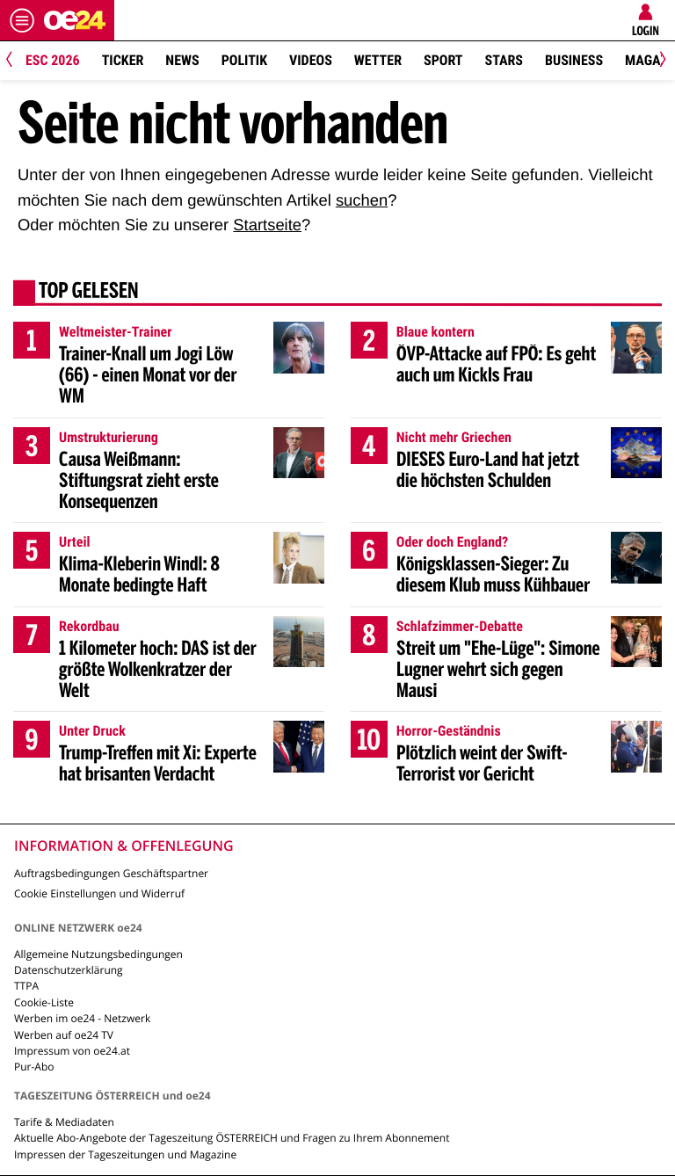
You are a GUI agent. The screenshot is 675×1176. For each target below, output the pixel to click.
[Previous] (15, 61)
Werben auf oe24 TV (63, 1034)
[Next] (659, 61)
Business (574, 60)
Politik (244, 60)
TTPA (26, 985)
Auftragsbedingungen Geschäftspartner (111, 873)
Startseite (267, 224)
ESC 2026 (52, 60)
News (182, 60)
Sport (443, 60)
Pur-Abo (34, 1066)
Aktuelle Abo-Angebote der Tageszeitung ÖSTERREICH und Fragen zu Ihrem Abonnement (231, 1137)
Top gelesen (89, 292)
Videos (310, 60)
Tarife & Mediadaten (64, 1121)
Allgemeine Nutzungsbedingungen (98, 954)
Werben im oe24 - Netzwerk (82, 1018)
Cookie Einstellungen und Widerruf (99, 893)
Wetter (378, 60)
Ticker (123, 60)
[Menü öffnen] (22, 20)
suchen (362, 200)
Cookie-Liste (44, 1002)
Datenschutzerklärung (68, 969)
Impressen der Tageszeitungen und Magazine (125, 1154)
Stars (504, 60)
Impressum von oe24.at (72, 1050)
